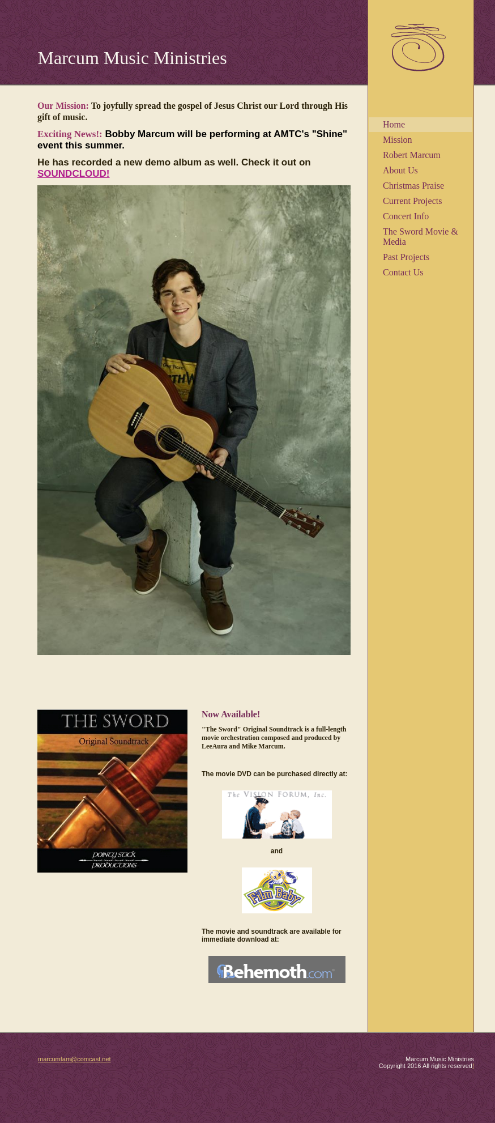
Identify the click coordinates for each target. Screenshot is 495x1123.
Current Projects (412, 201)
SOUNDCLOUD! (73, 173)
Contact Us (403, 272)
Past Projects (406, 257)
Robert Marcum (412, 155)
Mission (397, 139)
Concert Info (406, 216)
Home (394, 124)
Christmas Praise (413, 185)
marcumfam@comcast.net (74, 1059)
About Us (400, 170)
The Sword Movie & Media (420, 236)
